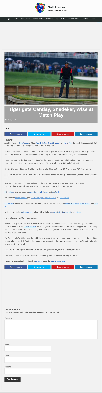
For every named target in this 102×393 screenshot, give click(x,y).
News (16, 19)
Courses (49, 19)
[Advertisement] (51, 35)
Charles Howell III (31, 227)
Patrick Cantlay (43, 143)
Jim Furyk (59, 192)
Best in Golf (38, 19)
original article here (59, 261)
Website (7, 367)
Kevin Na (81, 212)
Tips (93, 19)
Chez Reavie (67, 198)
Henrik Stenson (45, 192)
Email (7, 356)
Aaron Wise (71, 143)
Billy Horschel (68, 212)
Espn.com (39, 261)
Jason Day (34, 192)
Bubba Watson (27, 212)
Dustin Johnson (21, 198)
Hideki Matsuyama (39, 198)
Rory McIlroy (9, 204)
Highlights (25, 19)
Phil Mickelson (10, 192)
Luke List (8, 207)
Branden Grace (53, 198)
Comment (9, 319)
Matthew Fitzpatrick (73, 204)
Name (7, 345)
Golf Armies (57, 6)
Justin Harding (88, 204)
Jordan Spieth (56, 212)
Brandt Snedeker (56, 143)
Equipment (60, 19)
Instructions (73, 19)
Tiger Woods (24, 143)
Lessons (85, 19)
